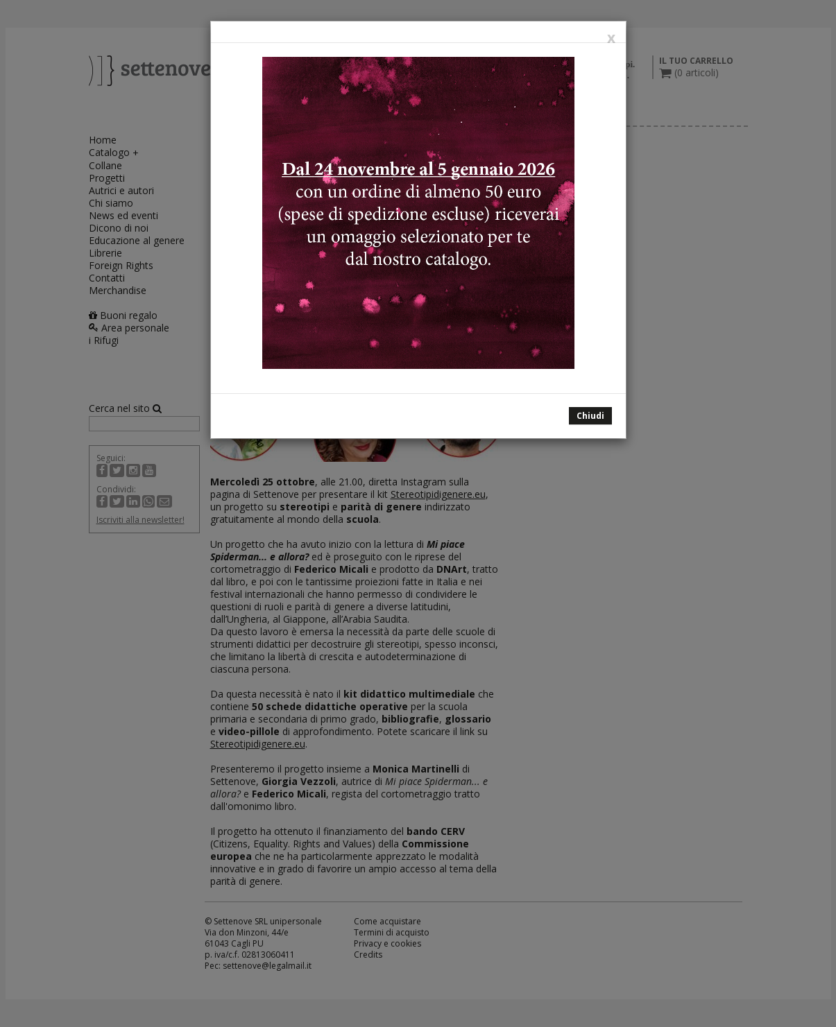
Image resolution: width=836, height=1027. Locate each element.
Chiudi (590, 416)
